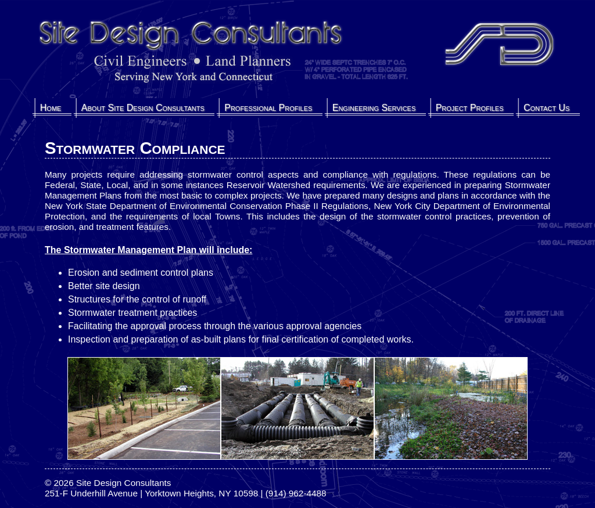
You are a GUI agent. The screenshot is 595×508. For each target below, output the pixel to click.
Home (51, 108)
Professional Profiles (268, 108)
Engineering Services (374, 108)
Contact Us (546, 108)
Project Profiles (470, 108)
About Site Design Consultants (143, 108)
